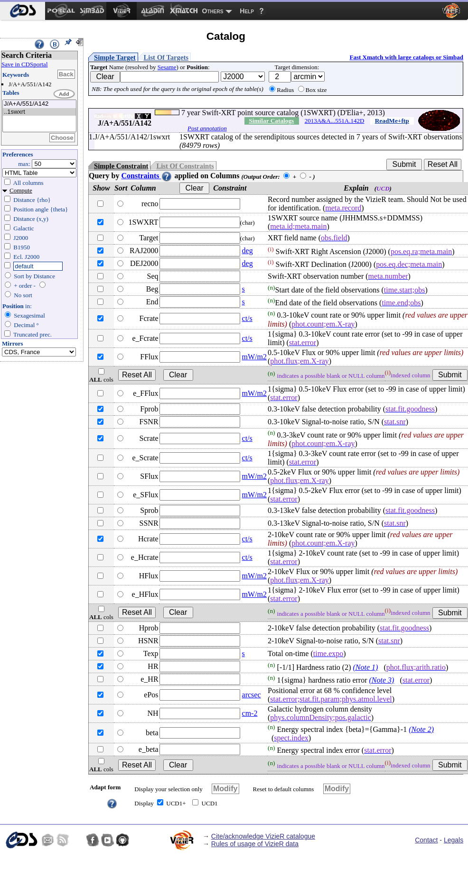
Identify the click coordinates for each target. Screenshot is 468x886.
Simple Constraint (121, 166)
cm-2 (250, 713)
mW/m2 (254, 357)
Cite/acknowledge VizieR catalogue (263, 836)
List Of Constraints (185, 166)
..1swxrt (39, 112)
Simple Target (115, 57)
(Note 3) (381, 680)
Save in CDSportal (24, 64)
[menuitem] (22, 11)
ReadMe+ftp (392, 120)
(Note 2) (421, 729)
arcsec (251, 695)
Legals (453, 840)
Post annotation (207, 128)
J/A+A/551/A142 (39, 104)
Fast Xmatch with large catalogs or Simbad (406, 57)
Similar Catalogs (271, 120)
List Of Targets (166, 57)
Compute (20, 190)
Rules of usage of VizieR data (255, 844)
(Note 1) (365, 667)
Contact (426, 840)
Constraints (146, 176)
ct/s (247, 318)
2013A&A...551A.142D (335, 120)
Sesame (167, 67)
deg (247, 251)
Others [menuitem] (213, 11)
